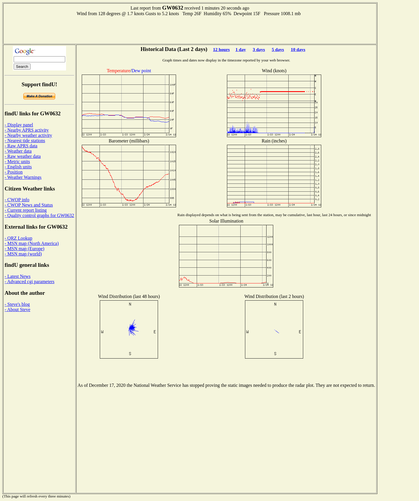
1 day (240, 49)
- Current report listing (26, 210)
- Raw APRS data (21, 145)
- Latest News (18, 276)
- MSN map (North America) (32, 243)
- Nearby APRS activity (27, 130)
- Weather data (18, 151)
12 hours (221, 49)
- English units (18, 166)
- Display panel (19, 124)
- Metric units (17, 161)
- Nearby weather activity (28, 135)
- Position (14, 172)
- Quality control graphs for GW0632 (39, 215)
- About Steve (17, 309)
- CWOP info (17, 199)
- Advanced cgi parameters (29, 281)
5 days (278, 49)
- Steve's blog (17, 304)
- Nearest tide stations (25, 140)
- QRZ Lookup (18, 238)
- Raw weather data (23, 156)
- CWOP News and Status (29, 204)
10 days (298, 49)
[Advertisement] (190, 29)
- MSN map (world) (23, 253)
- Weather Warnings (23, 177)
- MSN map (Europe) (24, 248)
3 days (259, 49)
